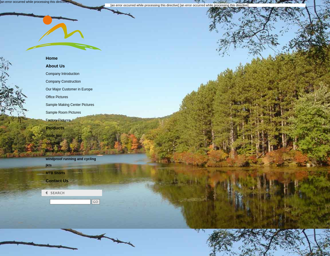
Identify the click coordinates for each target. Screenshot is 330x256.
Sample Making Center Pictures (70, 105)
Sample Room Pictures (63, 112)
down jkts (54, 136)
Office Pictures (57, 97)
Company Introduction (62, 74)
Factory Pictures (58, 120)
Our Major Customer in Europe (69, 89)
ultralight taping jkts (62, 151)
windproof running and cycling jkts (71, 162)
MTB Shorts (55, 173)
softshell (53, 143)
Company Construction (63, 81)
